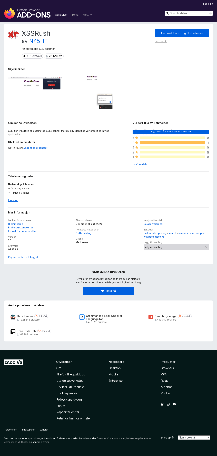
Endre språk (167, 437)
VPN (164, 374)
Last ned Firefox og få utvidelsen (182, 33)
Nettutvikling (83, 233)
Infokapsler (28, 429)
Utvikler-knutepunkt (70, 387)
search (172, 233)
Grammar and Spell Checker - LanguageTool (105, 317)
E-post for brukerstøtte (22, 231)
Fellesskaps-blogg (69, 399)
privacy (162, 233)
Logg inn (208, 3)
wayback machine (154, 236)
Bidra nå (108, 290)
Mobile (113, 374)
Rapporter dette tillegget (23, 257)
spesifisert (34, 438)
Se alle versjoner (153, 223)
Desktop (114, 368)
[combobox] (189, 13)
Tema (75, 14)
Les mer (13, 200)
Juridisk (44, 429)
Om (58, 368)
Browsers (167, 368)
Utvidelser (61, 14)
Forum (60, 406)
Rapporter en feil (68, 412)
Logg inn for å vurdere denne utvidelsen (170, 131)
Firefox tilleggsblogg (70, 374)
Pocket (166, 393)
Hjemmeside (15, 223)
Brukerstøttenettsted (21, 227)
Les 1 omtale (140, 164)
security (183, 233)
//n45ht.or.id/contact (35, 147)
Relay (165, 380)
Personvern (10, 429)
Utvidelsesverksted (70, 380)
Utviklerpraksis (66, 393)
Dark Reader (25, 316)
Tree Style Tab (26, 331)
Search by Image (165, 316)
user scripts (197, 233)
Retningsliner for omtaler (73, 418)
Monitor (166, 387)
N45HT (38, 41)
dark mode (150, 233)
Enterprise (115, 380)
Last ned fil (161, 41)
